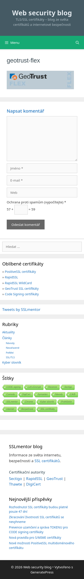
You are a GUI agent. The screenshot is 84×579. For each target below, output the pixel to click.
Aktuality (8, 332)
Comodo (10, 394)
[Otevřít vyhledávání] (77, 42)
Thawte (15, 484)
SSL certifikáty (48, 409)
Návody (10, 343)
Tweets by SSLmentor (21, 309)
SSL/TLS (10, 357)
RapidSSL (11, 277)
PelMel (9, 352)
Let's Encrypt (34, 387)
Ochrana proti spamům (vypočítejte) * (36, 202)
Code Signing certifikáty (22, 294)
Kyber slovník (11, 362)
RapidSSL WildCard (18, 283)
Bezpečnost (27, 409)
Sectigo (68, 387)
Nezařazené (12, 347)
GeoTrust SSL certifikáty (22, 288)
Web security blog (42, 12)
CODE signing (13, 387)
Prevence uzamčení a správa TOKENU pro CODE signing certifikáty (38, 529)
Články (7, 338)
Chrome (29, 402)
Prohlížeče (66, 402)
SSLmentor (12, 402)
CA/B (72, 394)
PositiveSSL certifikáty (20, 271)
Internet (10, 409)
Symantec (43, 394)
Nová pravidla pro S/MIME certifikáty (35, 537)
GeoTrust (55, 478)
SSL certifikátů (47, 460)
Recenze (52, 387)
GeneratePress (42, 572)
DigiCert (26, 394)
